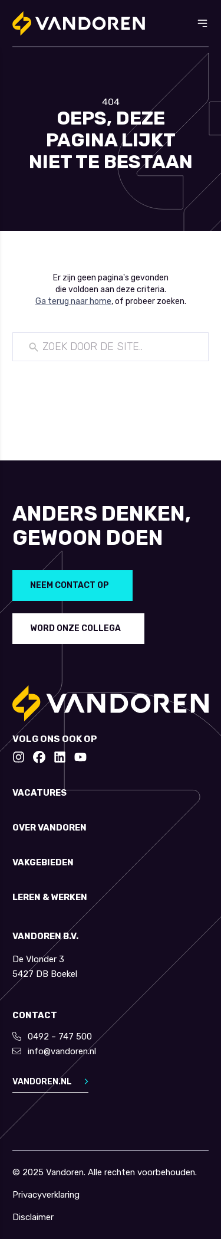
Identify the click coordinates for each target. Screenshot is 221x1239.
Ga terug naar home (73, 301)
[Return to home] (78, 23)
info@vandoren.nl (62, 1051)
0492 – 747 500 (60, 1036)
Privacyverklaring (46, 1195)
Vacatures (39, 793)
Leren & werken (49, 898)
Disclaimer (33, 1217)
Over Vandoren (49, 828)
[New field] (119, 347)
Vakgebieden (43, 863)
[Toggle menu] (202, 23)
